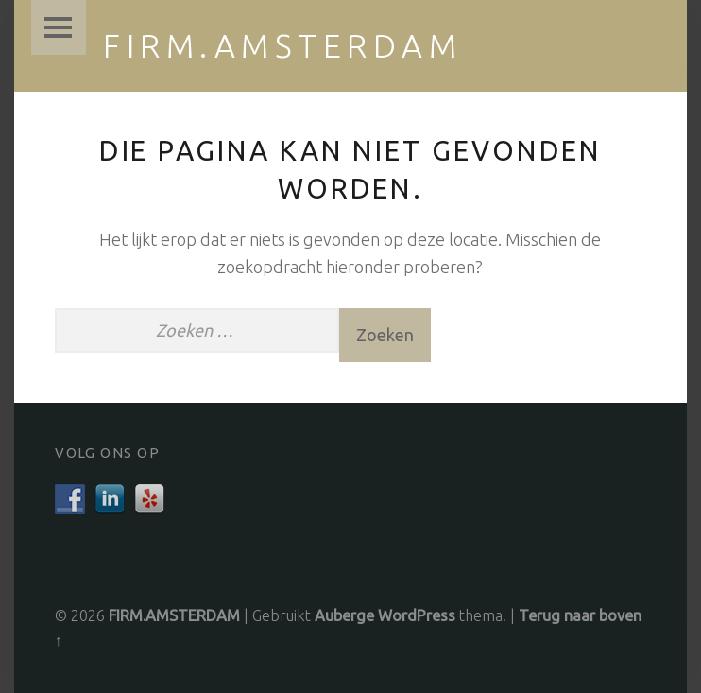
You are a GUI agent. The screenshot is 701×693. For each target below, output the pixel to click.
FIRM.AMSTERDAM (282, 45)
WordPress (416, 615)
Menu (58, 27)
